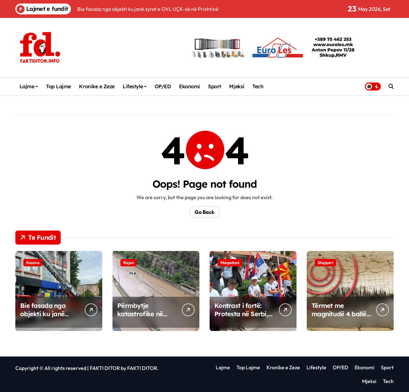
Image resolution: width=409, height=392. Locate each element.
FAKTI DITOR (105, 368)
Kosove (33, 262)
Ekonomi (189, 86)
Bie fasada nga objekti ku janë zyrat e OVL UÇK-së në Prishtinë (49, 318)
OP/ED (163, 86)
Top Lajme (58, 86)
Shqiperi (325, 262)
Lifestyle (135, 86)
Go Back (204, 212)
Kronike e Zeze (96, 86)
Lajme (28, 86)
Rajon (128, 262)
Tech (257, 86)
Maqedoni (229, 262)
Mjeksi (236, 86)
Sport (214, 86)
